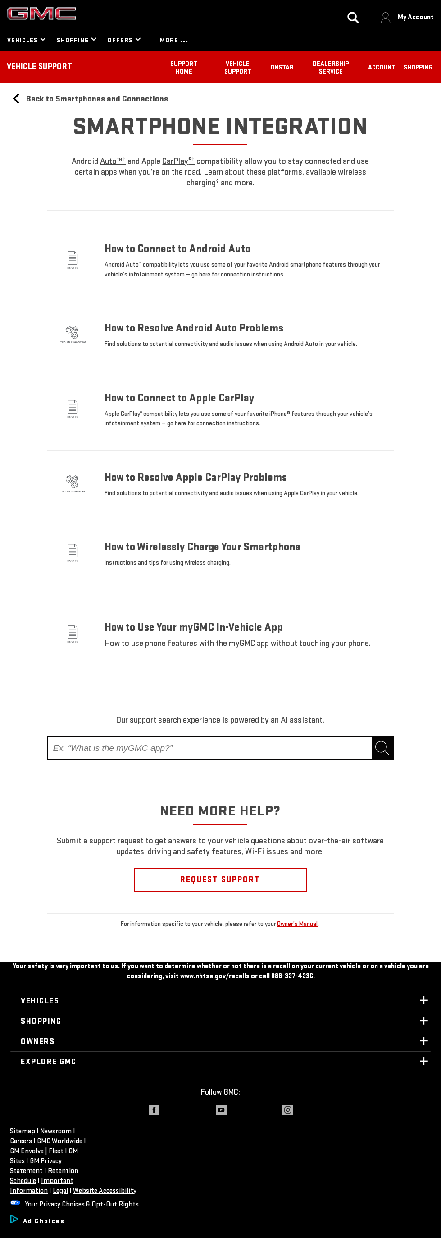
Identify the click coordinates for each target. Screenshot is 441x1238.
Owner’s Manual (297, 924)
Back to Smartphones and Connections (89, 99)
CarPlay (178, 161)
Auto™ (113, 161)
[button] (113, 161)
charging (202, 183)
